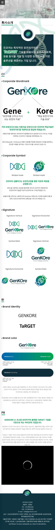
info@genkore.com (30, 511)
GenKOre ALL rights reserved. (34, 524)
